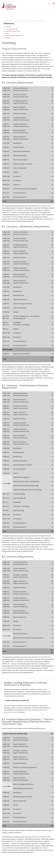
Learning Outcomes (11, 29)
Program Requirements (12, 31)
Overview (8, 27)
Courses (7, 38)
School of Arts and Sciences (33, 20)
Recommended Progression (13, 35)
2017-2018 (6, 20)
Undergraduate (22, 20)
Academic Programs (13, 20)
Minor (7, 33)
